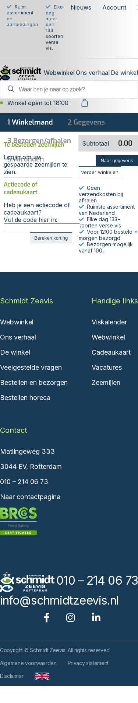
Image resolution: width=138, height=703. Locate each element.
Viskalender (109, 322)
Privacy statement (88, 663)
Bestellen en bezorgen (34, 382)
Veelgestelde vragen (31, 367)
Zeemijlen (106, 382)
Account (114, 7)
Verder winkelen (99, 172)
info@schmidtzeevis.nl (59, 600)
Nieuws (81, 7)
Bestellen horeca (25, 397)
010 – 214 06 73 (24, 482)
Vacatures (107, 367)
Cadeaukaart (111, 352)
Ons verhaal (93, 72)
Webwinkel (59, 72)
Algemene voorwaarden (28, 663)
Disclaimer (12, 676)
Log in (12, 157)
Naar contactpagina (30, 497)
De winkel (124, 72)
